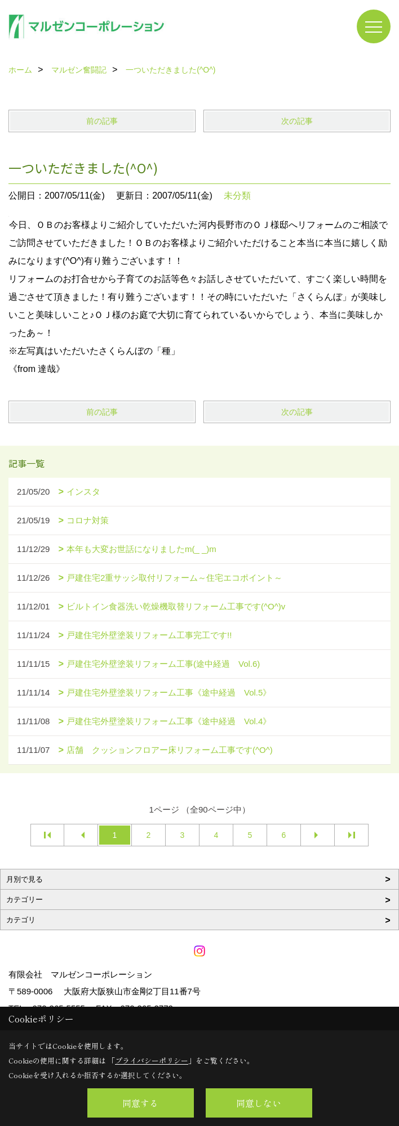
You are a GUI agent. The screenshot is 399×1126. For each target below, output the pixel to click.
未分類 (237, 195)
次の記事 (297, 120)
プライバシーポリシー (151, 1060)
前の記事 (102, 120)
